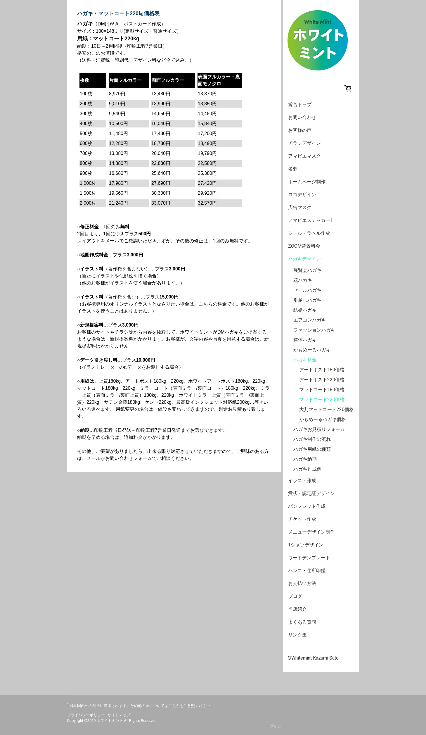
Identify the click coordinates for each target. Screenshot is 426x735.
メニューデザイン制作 (311, 532)
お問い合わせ (302, 117)
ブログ (295, 596)
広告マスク (299, 207)
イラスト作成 (302, 480)
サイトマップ (119, 715)
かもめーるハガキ (312, 350)
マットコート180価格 (321, 389)
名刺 (292, 169)
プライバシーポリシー (86, 715)
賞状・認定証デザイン (311, 493)
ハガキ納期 (305, 459)
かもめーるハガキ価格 (322, 419)
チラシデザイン (304, 143)
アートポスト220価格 (321, 379)
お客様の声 (299, 130)
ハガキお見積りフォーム (319, 429)
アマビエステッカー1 (310, 220)
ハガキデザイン (304, 259)
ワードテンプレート (309, 557)
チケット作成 (302, 519)
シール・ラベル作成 (309, 233)
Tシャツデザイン (305, 545)
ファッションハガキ (314, 330)
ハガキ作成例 (307, 469)
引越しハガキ (307, 300)
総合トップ (299, 104)
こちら (174, 705)
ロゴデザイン (302, 194)
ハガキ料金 (305, 360)
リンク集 (297, 635)
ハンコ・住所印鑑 (306, 570)
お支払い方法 (302, 583)
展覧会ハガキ (307, 270)
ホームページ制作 (306, 181)
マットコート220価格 (321, 399)
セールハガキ (307, 290)
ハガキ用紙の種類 (312, 449)
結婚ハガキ (305, 310)
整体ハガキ (305, 340)
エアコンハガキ (309, 320)
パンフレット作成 (306, 506)
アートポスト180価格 (321, 369)
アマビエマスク (304, 156)
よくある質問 (302, 622)
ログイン (273, 726)
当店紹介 (297, 609)
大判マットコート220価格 (326, 409)
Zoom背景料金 (304, 246)
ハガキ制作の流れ (312, 439)
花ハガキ (302, 280)
